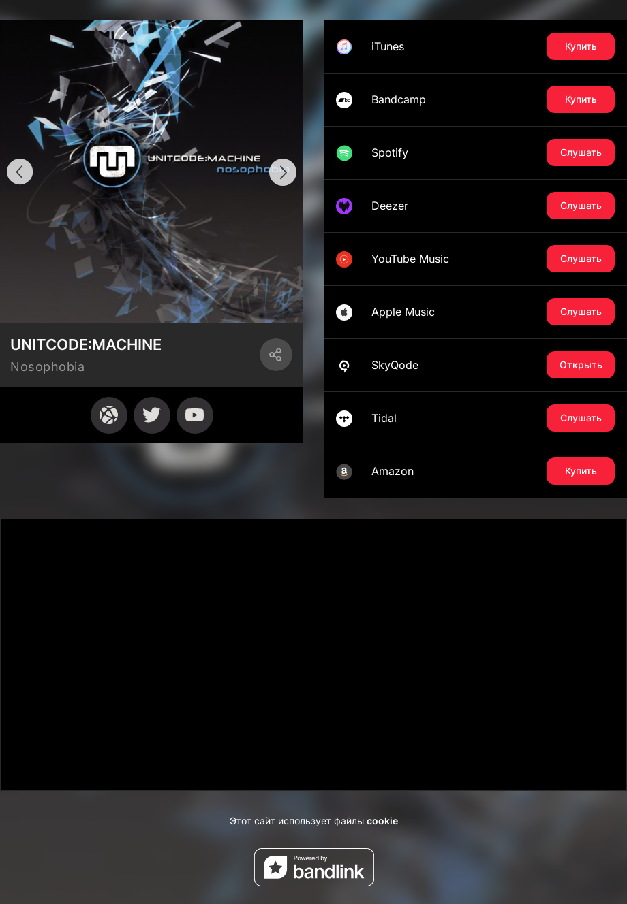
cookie (382, 820)
